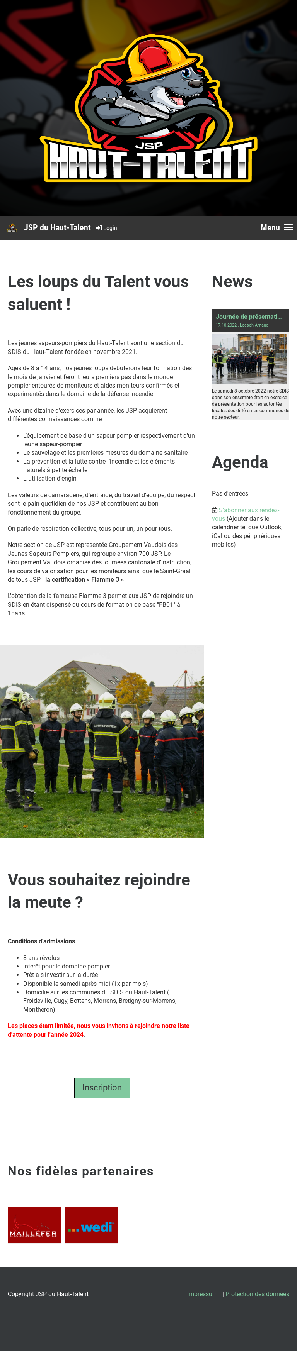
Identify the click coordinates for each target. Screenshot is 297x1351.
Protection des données (257, 1294)
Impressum (202, 1294)
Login (106, 228)
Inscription (102, 1087)
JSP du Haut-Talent (57, 227)
